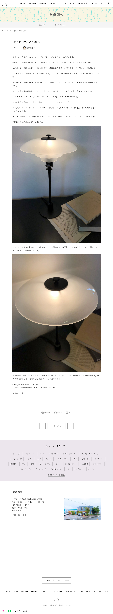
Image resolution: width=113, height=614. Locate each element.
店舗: (41, 25)
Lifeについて (55, 3)
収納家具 (13, 464)
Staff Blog (69, 3)
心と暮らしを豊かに (43, 426)
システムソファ (62, 459)
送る (69, 413)
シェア (58, 413)
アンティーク (30, 454)
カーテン (91, 469)
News (22, 3)
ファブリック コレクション (90, 454)
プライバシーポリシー (87, 591)
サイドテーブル (98, 459)
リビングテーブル (25, 469)
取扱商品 (32, 3)
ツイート (45, 413)
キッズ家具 (84, 464)
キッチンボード (41, 469)
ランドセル (17, 454)
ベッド (38, 459)
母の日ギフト (70, 426)
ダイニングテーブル (69, 454)
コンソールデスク (45, 464)
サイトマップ (103, 591)
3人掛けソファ (70, 464)
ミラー (58, 464)
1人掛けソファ (56, 469)
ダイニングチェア (15, 459)
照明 (32, 464)
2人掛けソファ (98, 464)
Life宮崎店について (58, 581)
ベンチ (29, 459)
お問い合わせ (71, 591)
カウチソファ (53, 454)
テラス (74, 459)
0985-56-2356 (20, 502)
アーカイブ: (59, 25)
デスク (23, 464)
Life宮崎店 (83, 3)
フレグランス (78, 469)
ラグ (67, 469)
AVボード (85, 459)
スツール (49, 459)
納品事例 (43, 3)
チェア (41, 454)
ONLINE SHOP (98, 3)
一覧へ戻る (56, 426)
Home (3, 31)
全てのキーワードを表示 (56, 475)
